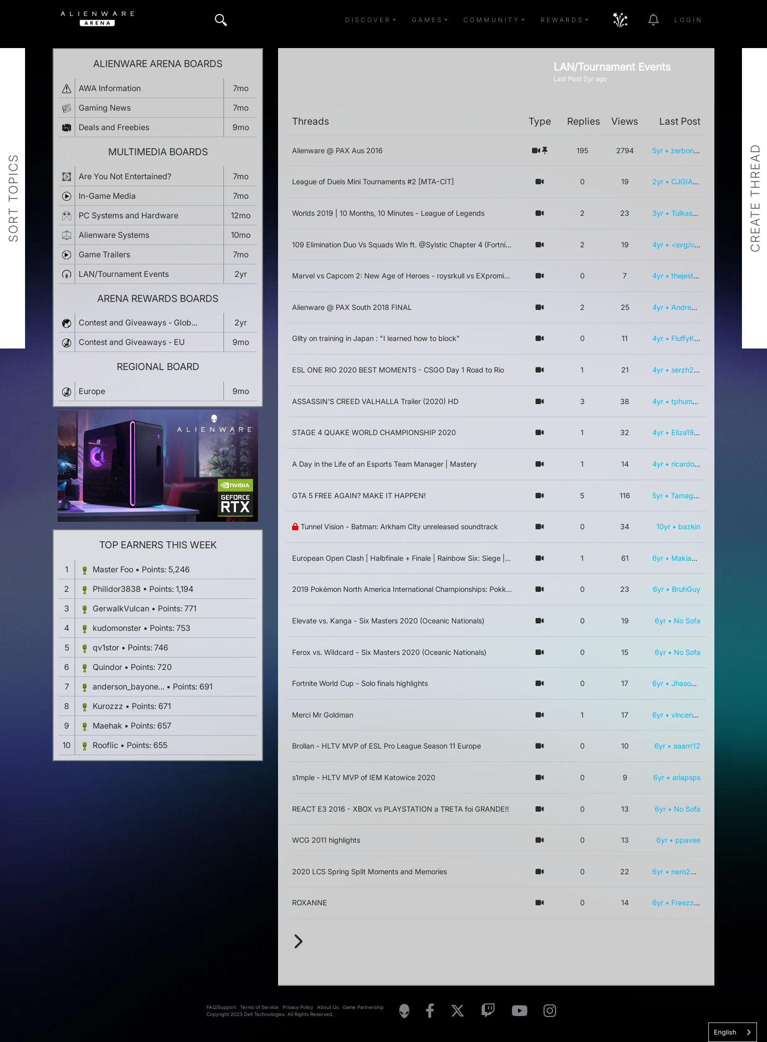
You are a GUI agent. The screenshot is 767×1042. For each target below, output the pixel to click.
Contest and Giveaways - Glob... (138, 322)
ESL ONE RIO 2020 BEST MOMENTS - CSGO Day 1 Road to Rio (398, 370)
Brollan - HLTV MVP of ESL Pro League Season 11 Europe (386, 746)
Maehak (107, 726)
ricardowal (688, 464)
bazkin (689, 526)
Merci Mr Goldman (322, 715)
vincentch (687, 715)
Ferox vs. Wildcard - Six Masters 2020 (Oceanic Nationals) (389, 652)
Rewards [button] (562, 20)
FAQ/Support (221, 1007)
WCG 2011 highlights (326, 840)
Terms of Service (259, 1007)
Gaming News (105, 108)
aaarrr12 (686, 746)
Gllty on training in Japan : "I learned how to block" (376, 338)
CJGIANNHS (692, 181)
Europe (92, 391)
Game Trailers (104, 254)
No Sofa (687, 620)
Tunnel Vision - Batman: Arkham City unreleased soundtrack (399, 526)
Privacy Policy (298, 1007)
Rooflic (105, 745)
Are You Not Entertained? (125, 176)
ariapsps (686, 777)
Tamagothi (688, 495)
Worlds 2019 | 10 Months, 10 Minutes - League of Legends (388, 213)
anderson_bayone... (128, 686)
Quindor (107, 667)
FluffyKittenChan (698, 338)
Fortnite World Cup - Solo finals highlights (360, 683)
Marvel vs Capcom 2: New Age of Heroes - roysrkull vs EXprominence (408, 275)
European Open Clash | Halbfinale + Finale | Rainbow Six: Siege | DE (404, 558)
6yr (657, 558)
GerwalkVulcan (121, 608)
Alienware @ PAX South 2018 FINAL (352, 307)
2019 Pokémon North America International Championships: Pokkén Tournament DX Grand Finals (451, 589)
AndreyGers (691, 307)
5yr (657, 150)
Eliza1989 (687, 432)
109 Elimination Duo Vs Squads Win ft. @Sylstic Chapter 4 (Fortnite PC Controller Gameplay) (443, 244)
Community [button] (491, 20)
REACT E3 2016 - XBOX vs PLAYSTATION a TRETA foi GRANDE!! (400, 809)
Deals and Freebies (114, 127)
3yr (657, 213)
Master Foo (113, 569)
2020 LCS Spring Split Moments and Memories (369, 871)
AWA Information (110, 88)
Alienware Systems (114, 235)
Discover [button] (368, 20)
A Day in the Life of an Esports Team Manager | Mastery (384, 464)
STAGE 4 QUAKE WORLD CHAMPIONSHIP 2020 (374, 432)
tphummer (688, 401)
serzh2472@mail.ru (703, 370)
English (725, 1032)
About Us (328, 1007)
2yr (657, 181)
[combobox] (732, 1032)
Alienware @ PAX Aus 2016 (337, 150)
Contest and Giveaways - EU (132, 342)
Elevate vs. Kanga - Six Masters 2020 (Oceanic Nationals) (388, 620)
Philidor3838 (117, 589)
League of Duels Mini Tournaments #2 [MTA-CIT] (373, 181)
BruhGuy (686, 589)
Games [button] (427, 20)
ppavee (687, 840)
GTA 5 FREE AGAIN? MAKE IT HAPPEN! (359, 495)
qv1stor (106, 647)
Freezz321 (688, 902)
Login (688, 20)
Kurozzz (108, 706)
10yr (663, 526)
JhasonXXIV (691, 683)
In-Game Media (107, 196)
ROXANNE (309, 902)
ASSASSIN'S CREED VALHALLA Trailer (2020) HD (375, 401)
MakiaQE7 (688, 558)
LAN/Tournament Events (124, 274)
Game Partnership (363, 1007)
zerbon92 (687, 150)
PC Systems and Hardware (128, 215)
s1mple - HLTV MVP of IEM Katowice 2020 (363, 777)
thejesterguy (691, 275)
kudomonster (117, 628)
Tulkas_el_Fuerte (698, 213)
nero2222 (687, 871)
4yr (657, 244)
